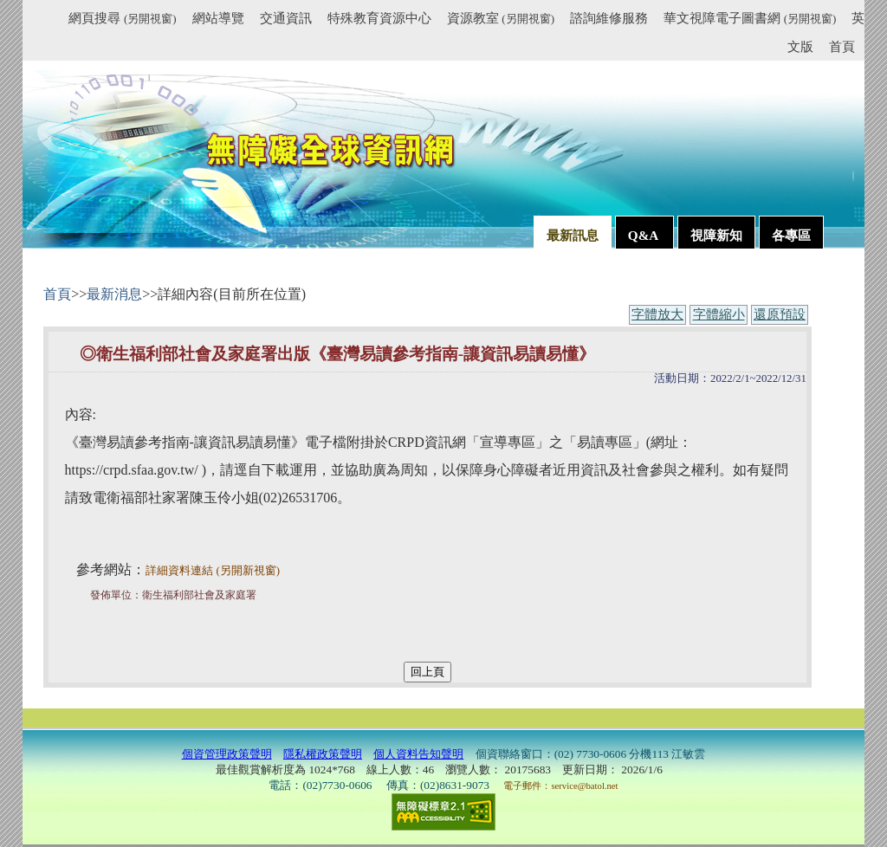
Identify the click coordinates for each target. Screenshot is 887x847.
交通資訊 (286, 17)
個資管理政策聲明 (227, 753)
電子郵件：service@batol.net (560, 785)
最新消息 (114, 294)
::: (61, 20)
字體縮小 (719, 314)
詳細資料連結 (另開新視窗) (213, 571)
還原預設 (780, 314)
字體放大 (657, 314)
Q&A (644, 235)
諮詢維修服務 (609, 17)
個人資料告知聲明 (418, 753)
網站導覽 (218, 17)
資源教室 (500, 17)
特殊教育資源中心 (379, 17)
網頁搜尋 (122, 17)
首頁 (842, 46)
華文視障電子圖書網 (750, 17)
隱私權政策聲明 (322, 753)
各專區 (791, 235)
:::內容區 (65, 277)
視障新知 (716, 235)
